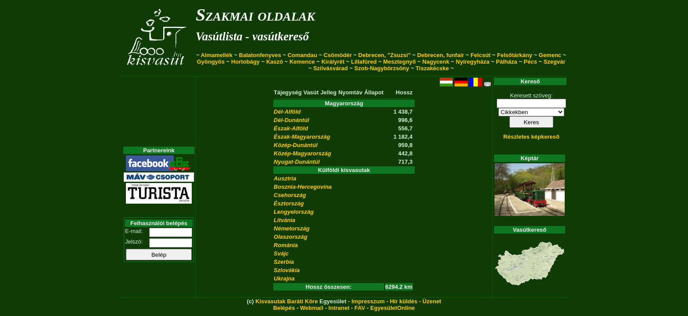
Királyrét (332, 61)
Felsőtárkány (514, 55)
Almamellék (216, 55)
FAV (360, 308)
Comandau (302, 55)
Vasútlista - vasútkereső (252, 36)
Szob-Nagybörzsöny (382, 68)
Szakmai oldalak (255, 15)
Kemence (302, 61)
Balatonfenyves (260, 55)
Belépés (284, 308)
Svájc (281, 253)
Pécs (530, 61)
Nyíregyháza (473, 61)
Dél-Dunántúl (291, 120)
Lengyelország (294, 211)
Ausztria (285, 178)
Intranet (339, 308)
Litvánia (284, 220)
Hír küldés (403, 301)
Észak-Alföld (291, 128)
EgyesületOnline (392, 308)
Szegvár (555, 61)
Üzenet (432, 301)
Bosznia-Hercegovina (303, 186)
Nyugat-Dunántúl (297, 161)
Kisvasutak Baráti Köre (286, 301)
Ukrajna (284, 278)
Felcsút (480, 55)
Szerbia (284, 262)
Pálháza (506, 61)
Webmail (311, 308)
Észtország (289, 203)
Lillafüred (364, 61)
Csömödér (337, 55)
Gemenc (550, 55)
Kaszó (274, 61)
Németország (292, 228)
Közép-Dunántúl (296, 145)
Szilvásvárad (330, 68)
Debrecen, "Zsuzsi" (384, 55)
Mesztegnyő (399, 61)
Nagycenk (436, 61)
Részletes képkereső (531, 136)
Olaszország (291, 236)
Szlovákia (287, 270)
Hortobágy (245, 61)
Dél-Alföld (287, 111)
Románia (286, 245)
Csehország (290, 195)
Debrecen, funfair (440, 55)
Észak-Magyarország (302, 136)
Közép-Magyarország (302, 153)
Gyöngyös (211, 61)
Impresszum (368, 301)
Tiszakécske (432, 68)
